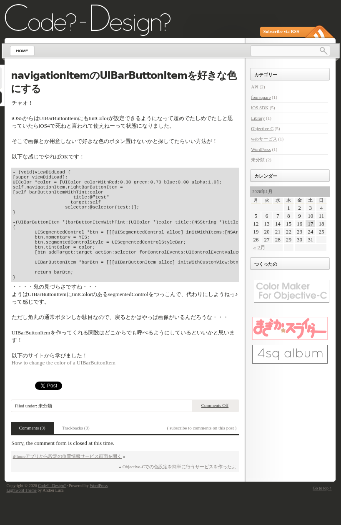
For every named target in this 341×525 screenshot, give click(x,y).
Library (258, 118)
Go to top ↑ (322, 515)
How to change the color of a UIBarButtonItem (63, 390)
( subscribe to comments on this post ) (201, 455)
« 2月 (259, 247)
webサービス (264, 138)
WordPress (261, 149)
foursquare (261, 97)
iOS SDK (259, 107)
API (254, 86)
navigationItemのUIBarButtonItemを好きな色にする (123, 82)
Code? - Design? (52, 513)
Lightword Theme (22, 517)
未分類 (45, 433)
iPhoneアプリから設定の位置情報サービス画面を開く (67, 483)
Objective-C (262, 128)
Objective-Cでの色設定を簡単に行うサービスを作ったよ (180, 494)
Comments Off (215, 432)
